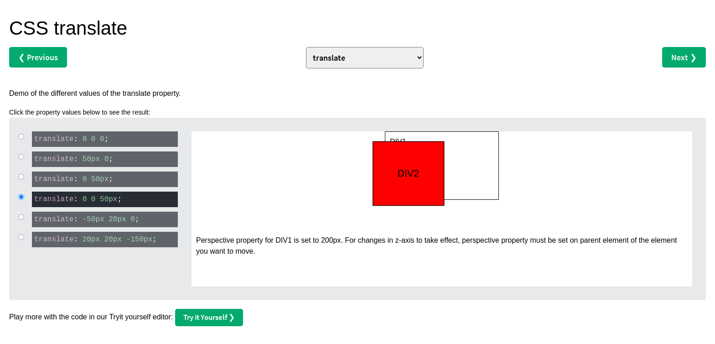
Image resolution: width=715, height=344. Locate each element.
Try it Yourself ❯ (209, 317)
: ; (70, 138)
